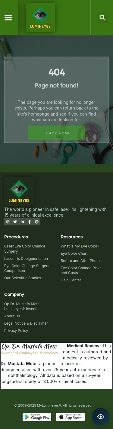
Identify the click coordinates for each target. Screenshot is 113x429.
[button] (8, 17)
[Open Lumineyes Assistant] (100, 416)
